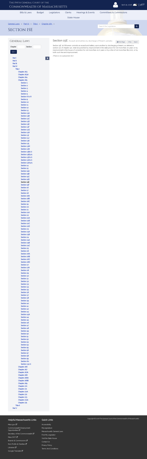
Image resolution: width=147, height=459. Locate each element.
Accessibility (46, 424)
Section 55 (25, 347)
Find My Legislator (48, 435)
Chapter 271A (23, 391)
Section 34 (25, 287)
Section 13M (25, 146)
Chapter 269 (23, 383)
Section (29, 47)
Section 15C (25, 176)
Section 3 (24, 88)
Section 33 (25, 284)
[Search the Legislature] (136, 26)
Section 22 (25, 215)
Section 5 (24, 93)
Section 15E (25, 182)
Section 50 (25, 333)
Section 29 (25, 273)
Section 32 (25, 281)
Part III (15, 63)
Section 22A (25, 218)
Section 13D (25, 121)
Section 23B (25, 234)
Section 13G (25, 129)
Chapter (13, 47)
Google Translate (15, 451)
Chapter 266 (23, 366)
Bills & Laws (26, 12)
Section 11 (25, 105)
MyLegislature (47, 428)
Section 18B (25, 198)
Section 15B (25, 173)
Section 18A (25, 196)
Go (14, 52)
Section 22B (25, 220)
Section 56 (25, 350)
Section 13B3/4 (27, 154)
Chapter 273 (23, 397)
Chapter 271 (22, 389)
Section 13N (25, 149)
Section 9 (24, 99)
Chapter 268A (23, 378)
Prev (130, 42)
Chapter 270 (23, 386)
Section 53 (25, 342)
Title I (17, 69)
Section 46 (25, 322)
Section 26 (25, 251)
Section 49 (25, 331)
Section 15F (25, 184)
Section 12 (25, 107)
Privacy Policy (47, 445)
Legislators (54, 12)
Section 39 (25, 300)
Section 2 (24, 85)
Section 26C (25, 259)
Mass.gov (12, 424)
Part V (15, 408)
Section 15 (25, 168)
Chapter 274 (22, 402)
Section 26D (25, 262)
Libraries (12, 447)
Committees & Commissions (113, 12)
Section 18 (25, 193)
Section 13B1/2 (27, 151)
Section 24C (25, 245)
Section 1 (24, 82)
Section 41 (25, 306)
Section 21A (25, 212)
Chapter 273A (23, 400)
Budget (40, 12)
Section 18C (25, 201)
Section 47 (25, 325)
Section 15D (25, 179)
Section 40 (25, 303)
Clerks (68, 12)
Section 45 (25, 320)
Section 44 (25, 317)
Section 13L (25, 143)
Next (136, 42)
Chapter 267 (23, 369)
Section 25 (25, 248)
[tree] (29, 233)
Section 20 (25, 207)
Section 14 (25, 165)
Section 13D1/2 (27, 157)
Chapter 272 (23, 394)
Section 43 (25, 311)
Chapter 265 (23, 80)
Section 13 (25, 110)
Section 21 (25, 209)
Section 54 (25, 344)
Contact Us (46, 442)
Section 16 (25, 187)
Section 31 (25, 278)
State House (73, 17)
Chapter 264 (23, 77)
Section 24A (25, 240)
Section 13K (25, 140)
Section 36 (25, 292)
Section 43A (25, 314)
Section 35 (25, 289)
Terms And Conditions (50, 449)
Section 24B (25, 242)
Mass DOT (13, 437)
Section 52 (25, 339)
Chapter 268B (23, 380)
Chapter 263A (23, 74)
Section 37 (25, 295)
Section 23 (25, 229)
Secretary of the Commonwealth (21, 434)
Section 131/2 (26, 364)
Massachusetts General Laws (52, 431)
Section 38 (25, 298)
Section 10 (25, 102)
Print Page (121, 42)
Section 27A (25, 267)
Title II (17, 405)
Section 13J (25, 138)
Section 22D (25, 226)
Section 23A (25, 231)
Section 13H (25, 132)
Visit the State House (49, 438)
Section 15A (25, 171)
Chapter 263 (23, 71)
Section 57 (25, 353)
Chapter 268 (23, 375)
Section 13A (25, 113)
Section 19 (25, 204)
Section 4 (24, 91)
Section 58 (25, 355)
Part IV (15, 66)
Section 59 (25, 358)
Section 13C (25, 118)
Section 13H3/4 (27, 162)
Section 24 (25, 237)
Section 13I (25, 135)
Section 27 (25, 264)
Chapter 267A (23, 372)
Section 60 (25, 361)
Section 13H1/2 (27, 160)
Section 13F (25, 127)
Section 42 (25, 309)
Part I (15, 58)
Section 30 (25, 275)
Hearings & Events (85, 12)
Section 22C (25, 223)
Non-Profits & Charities (17, 444)
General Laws (14, 24)
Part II (15, 60)
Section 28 (25, 270)
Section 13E (25, 124)
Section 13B (25, 116)
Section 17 (25, 190)
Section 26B (25, 256)
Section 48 (25, 328)
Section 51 (25, 336)
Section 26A (25, 253)
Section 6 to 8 (26, 96)
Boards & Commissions (18, 441)
